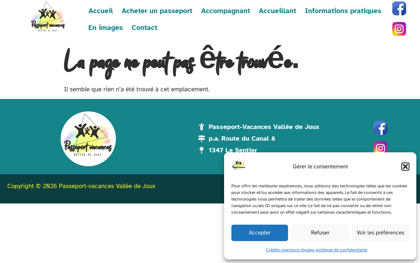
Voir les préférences (380, 232)
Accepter (259, 232)
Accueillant (277, 11)
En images (105, 27)
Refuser (320, 232)
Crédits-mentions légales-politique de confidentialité (316, 249)
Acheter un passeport (157, 11)
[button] (405, 166)
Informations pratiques (343, 11)
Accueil (100, 11)
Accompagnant (225, 11)
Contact (144, 27)
